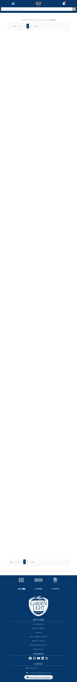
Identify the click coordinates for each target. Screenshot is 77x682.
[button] (13, 3)
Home (23, 20)
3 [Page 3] (21, 562)
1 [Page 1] (19, 26)
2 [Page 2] (22, 26)
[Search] (74, 9)
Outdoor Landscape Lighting (38, 20)
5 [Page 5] (30, 26)
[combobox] (36, 9)
